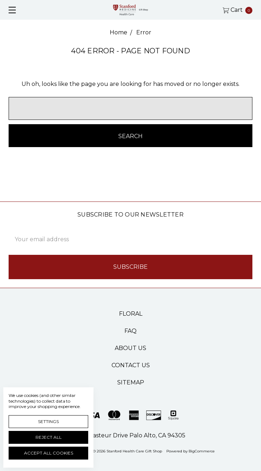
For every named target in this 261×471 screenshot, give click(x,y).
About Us (130, 348)
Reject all (48, 437)
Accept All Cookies (48, 453)
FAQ (130, 330)
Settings (48, 421)
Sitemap (130, 382)
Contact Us (130, 365)
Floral (130, 313)
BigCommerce (202, 451)
